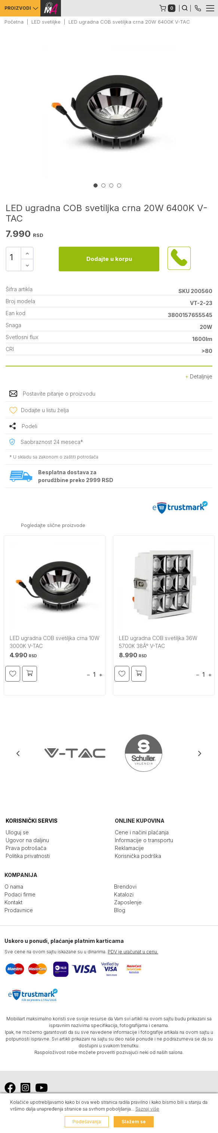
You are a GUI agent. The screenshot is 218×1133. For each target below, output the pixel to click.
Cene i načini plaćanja (142, 832)
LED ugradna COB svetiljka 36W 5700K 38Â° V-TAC (158, 642)
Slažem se (134, 1121)
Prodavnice (18, 910)
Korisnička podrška (138, 856)
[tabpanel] (109, 112)
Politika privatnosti (28, 856)
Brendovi (125, 886)
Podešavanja (87, 1121)
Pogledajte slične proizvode (53, 525)
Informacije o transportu (144, 840)
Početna (14, 22)
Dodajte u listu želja (45, 410)
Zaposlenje (128, 902)
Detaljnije (198, 376)
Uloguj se (17, 832)
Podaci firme (20, 894)
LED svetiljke (46, 22)
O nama (13, 886)
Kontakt (13, 902)
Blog (119, 910)
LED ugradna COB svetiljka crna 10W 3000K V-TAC (54, 642)
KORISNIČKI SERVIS (32, 820)
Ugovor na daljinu (27, 840)
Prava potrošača (26, 848)
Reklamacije (129, 848)
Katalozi (123, 894)
